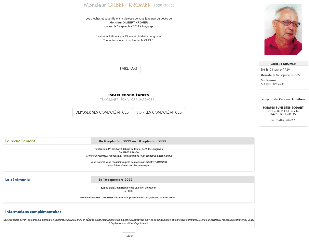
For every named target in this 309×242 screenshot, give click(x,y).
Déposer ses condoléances (102, 112)
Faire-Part (128, 68)
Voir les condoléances (159, 112)
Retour (129, 235)
